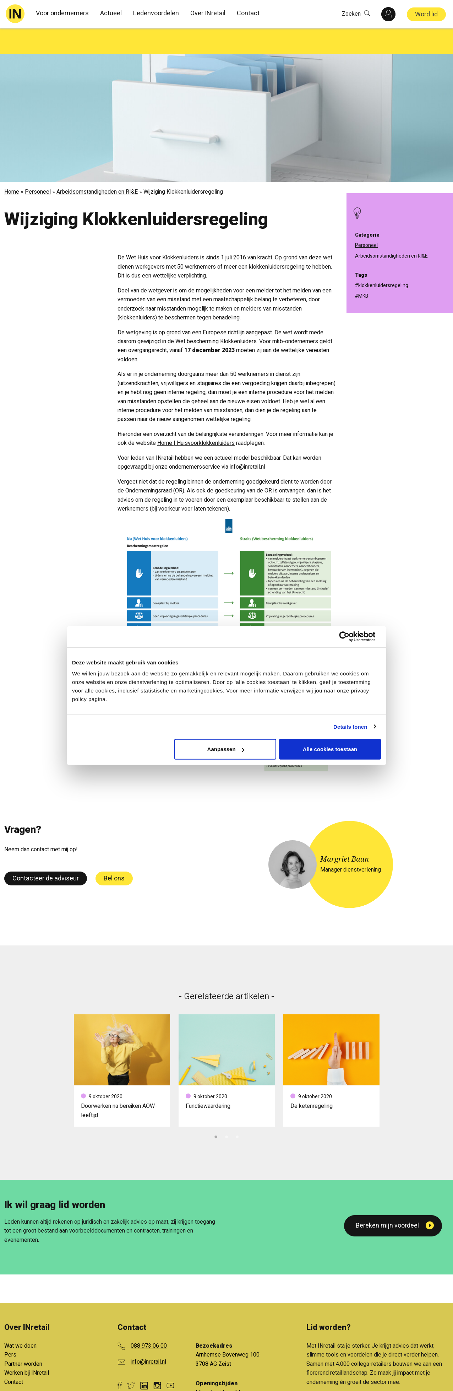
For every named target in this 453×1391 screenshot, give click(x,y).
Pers (10, 1329)
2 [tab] (226, 1110)
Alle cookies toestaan (330, 749)
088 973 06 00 (149, 1320)
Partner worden (23, 1338)
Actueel (111, 13)
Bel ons (114, 853)
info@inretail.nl (148, 1336)
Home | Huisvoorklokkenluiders (196, 417)
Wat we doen (20, 1320)
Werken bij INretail (26, 1347)
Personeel (38, 166)
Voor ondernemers (62, 13)
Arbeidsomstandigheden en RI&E (97, 166)
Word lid (426, 14)
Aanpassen (225, 749)
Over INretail (207, 13)
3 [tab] (237, 1110)
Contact (248, 13)
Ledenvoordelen (156, 13)
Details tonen (350, 726)
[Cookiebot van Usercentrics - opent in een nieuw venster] (350, 636)
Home (11, 166)
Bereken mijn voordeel (387, 1200)
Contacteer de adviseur (45, 853)
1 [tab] (215, 1110)
